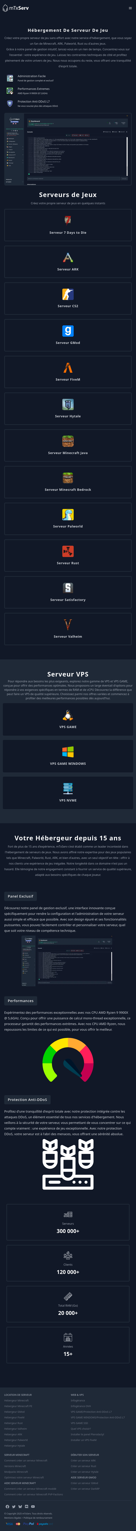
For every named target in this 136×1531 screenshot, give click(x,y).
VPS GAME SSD (79, 1423)
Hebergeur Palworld (16, 1440)
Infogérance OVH (81, 1406)
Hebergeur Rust (13, 1423)
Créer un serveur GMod (84, 1483)
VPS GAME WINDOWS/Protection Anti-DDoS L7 (98, 1417)
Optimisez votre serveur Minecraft (24, 1477)
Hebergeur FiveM (14, 1417)
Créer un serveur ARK (83, 1460)
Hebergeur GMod (14, 1411)
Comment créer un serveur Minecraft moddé (30, 1488)
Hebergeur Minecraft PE (18, 1406)
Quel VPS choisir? (81, 1428)
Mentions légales (12, 1517)
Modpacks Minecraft (16, 1471)
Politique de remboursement (38, 1517)
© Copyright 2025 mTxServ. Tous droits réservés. (28, 1513)
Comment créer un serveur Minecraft (25, 1460)
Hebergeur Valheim (15, 1428)
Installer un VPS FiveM (84, 1440)
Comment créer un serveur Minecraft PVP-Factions (33, 1494)
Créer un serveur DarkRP (85, 1488)
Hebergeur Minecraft (16, 1400)
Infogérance (78, 1400)
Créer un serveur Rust (83, 1466)
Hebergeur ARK (13, 1434)
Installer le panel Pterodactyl (87, 1434)
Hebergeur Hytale (14, 1445)
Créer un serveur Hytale (84, 1471)
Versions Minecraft (15, 1466)
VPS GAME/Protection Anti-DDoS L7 (91, 1411)
